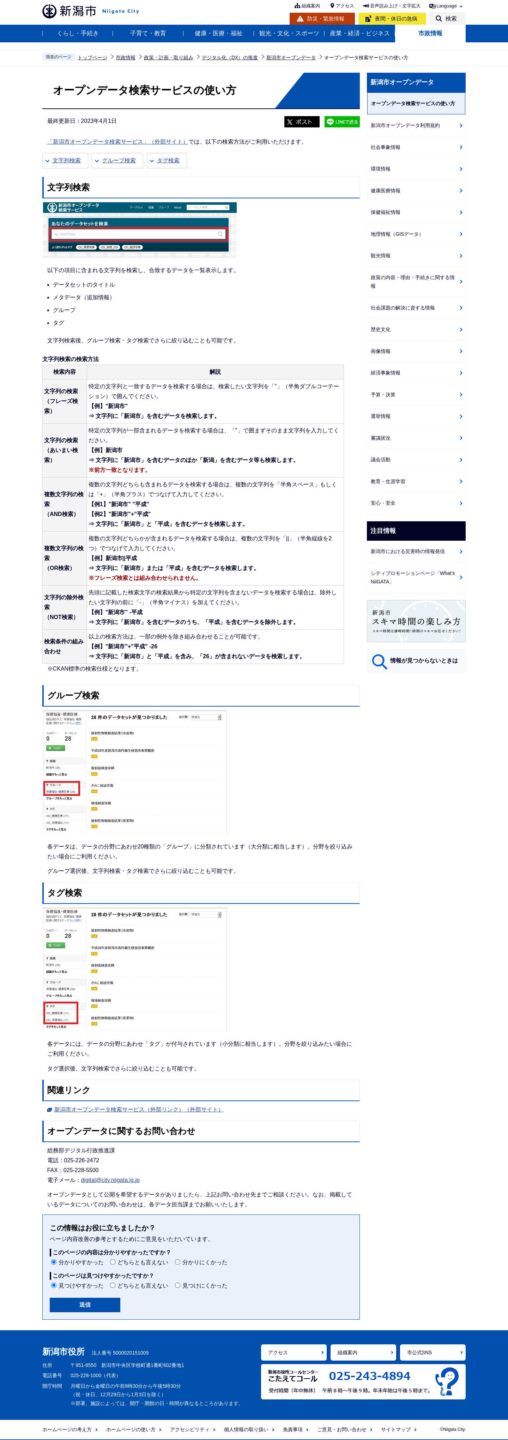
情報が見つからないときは (424, 661)
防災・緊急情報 (325, 19)
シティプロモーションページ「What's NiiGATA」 (413, 577)
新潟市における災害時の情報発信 (408, 551)
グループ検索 (119, 160)
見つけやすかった (81, 1286)
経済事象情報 (385, 373)
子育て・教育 (148, 33)
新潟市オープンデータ (291, 57)
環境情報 (381, 169)
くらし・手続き (78, 33)
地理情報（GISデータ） (397, 234)
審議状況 (381, 438)
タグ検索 (168, 160)
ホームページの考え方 (67, 1429)
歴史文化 (381, 329)
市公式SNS (419, 1352)
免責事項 (293, 1429)
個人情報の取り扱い (246, 1429)
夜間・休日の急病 (396, 19)
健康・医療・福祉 (219, 33)
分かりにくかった (205, 1262)
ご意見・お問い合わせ (342, 1429)
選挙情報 (381, 416)
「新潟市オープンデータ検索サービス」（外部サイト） (117, 142)
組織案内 (311, 5)
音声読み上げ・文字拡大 (395, 5)
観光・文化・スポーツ (289, 33)
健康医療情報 (385, 190)
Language (446, 5)
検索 (451, 19)
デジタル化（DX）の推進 (230, 57)
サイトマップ (396, 1429)
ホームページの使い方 (131, 1429)
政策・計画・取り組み (168, 57)
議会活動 (381, 459)
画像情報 (381, 351)
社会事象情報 (385, 147)
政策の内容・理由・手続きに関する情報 (413, 282)
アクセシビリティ (190, 1429)
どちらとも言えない (142, 1262)
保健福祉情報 (385, 212)
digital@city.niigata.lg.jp (110, 1180)
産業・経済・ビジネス (360, 33)
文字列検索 (67, 160)
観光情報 (381, 255)
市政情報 (430, 33)
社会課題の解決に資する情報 (403, 308)
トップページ (92, 57)
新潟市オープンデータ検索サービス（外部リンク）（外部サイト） (139, 1108)
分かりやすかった (81, 1262)
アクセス (345, 5)
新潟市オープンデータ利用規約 (405, 125)
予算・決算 (383, 394)
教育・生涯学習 (388, 481)
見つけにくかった (205, 1286)
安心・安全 (383, 503)
